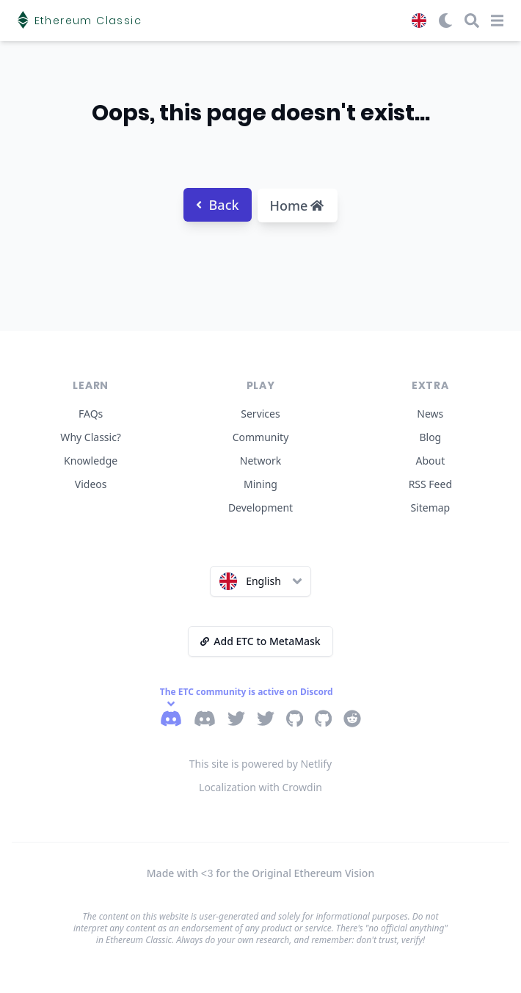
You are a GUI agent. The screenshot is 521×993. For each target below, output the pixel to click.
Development (260, 507)
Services (260, 414)
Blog (430, 437)
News (430, 414)
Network (260, 461)
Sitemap (430, 507)
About (430, 461)
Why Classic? (90, 437)
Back (217, 205)
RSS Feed (430, 484)
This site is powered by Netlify (260, 764)
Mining (260, 484)
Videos (91, 484)
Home (297, 205)
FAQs (91, 414)
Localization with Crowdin (260, 787)
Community (261, 437)
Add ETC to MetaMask (260, 641)
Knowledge (90, 461)
